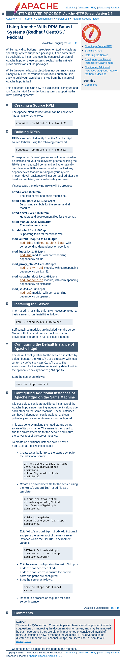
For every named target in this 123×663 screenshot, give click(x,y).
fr (76, 43)
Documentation (44, 18)
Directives (83, 7)
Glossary (103, 7)
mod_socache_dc (31, 280)
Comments (91, 84)
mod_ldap (26, 243)
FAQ (93, 7)
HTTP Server (25, 18)
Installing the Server (96, 55)
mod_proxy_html (31, 268)
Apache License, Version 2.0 (44, 655)
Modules (71, 7)
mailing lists (23, 641)
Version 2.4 (62, 18)
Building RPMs (93, 50)
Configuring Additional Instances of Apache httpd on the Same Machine (101, 70)
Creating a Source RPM (98, 46)
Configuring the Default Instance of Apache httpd (99, 61)
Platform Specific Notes (85, 18)
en (70, 43)
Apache (10, 18)
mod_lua (26, 255)
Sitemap (115, 7)
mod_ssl (26, 292)
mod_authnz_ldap (51, 243)
